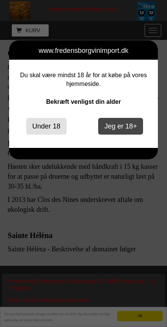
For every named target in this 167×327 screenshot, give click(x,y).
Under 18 (46, 126)
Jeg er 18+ (120, 126)
